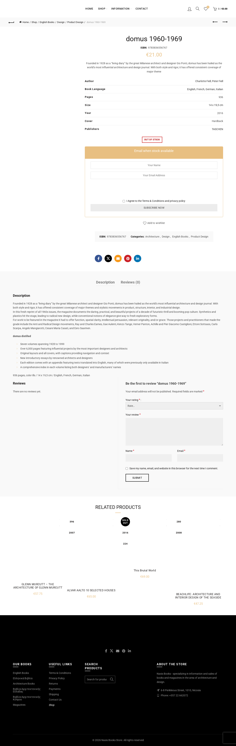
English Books (47, 22)
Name (130, 451)
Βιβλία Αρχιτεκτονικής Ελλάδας (27, 690)
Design (61, 22)
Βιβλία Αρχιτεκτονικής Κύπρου (27, 698)
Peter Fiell (217, 81)
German (210, 89)
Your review (133, 414)
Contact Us (55, 699)
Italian (219, 89)
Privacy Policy (57, 678)
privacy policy (177, 200)
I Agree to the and (154, 200)
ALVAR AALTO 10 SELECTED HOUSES (91, 590)
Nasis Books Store (111, 740)
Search (111, 679)
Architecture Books (24, 683)
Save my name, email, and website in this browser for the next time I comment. (173, 468)
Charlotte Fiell (203, 81)
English (191, 89)
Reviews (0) (130, 282)
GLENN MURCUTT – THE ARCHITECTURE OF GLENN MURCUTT (38, 586)
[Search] (198, 8)
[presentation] (119, 192)
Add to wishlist (156, 223)
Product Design (75, 22)
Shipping (54, 694)
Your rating (133, 400)
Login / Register (189, 9)
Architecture (152, 236)
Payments (54, 688)
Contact (142, 8)
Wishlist (208, 7)
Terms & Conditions (153, 200)
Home (89, 8)
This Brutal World (145, 570)
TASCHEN (217, 129)
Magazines (19, 704)
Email (181, 451)
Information (120, 8)
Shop (101, 8)
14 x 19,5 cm (216, 105)
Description (105, 282)
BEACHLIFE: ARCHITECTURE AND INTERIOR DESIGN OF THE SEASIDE (198, 596)
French (200, 89)
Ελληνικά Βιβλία (22, 678)
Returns (53, 683)
